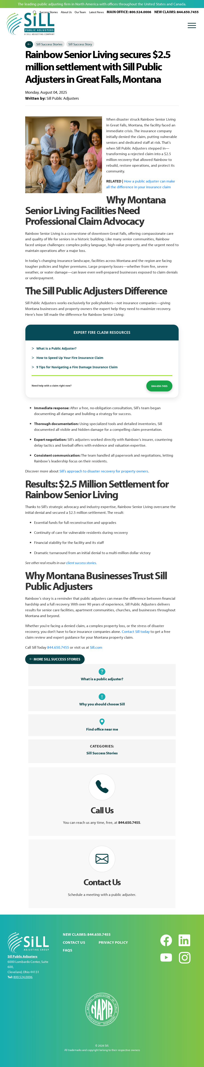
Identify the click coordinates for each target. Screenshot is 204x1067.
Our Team (80, 12)
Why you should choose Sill (102, 699)
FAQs (67, 950)
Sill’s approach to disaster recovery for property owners (103, 470)
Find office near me (102, 724)
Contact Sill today (136, 630)
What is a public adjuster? (102, 674)
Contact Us (74, 942)
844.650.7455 (58, 646)
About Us (66, 12)
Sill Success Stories (50, 43)
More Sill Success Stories (54, 658)
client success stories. (81, 561)
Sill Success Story (80, 43)
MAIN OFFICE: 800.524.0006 (129, 11)
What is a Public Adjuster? (56, 348)
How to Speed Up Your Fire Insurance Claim (69, 357)
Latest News (96, 12)
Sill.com (96, 646)
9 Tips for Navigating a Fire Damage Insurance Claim (77, 366)
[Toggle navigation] (192, 26)
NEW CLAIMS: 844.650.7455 (176, 11)
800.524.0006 (23, 977)
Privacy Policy (113, 942)
